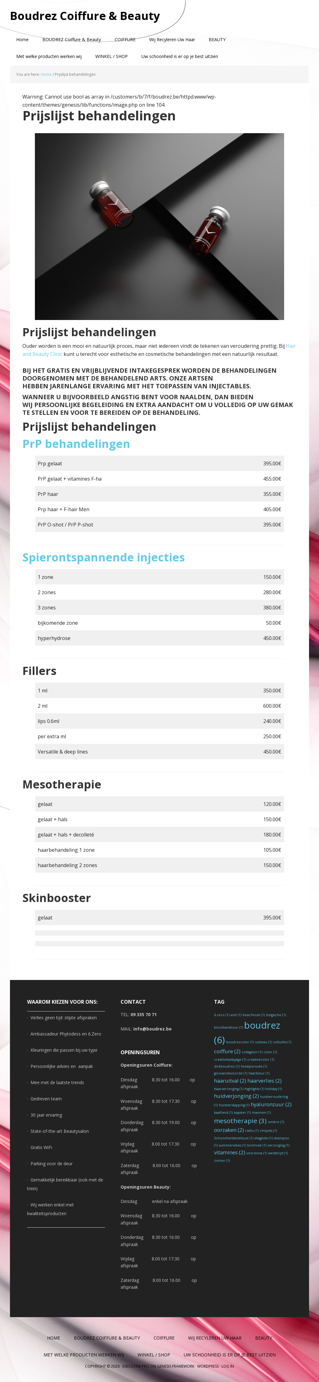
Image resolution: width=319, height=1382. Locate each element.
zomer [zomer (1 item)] (222, 1160)
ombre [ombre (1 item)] (276, 1122)
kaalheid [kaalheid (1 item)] (223, 1112)
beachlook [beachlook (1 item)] (254, 1015)
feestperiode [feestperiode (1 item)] (254, 1066)
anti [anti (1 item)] (236, 1015)
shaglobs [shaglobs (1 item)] (264, 1138)
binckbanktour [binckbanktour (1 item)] (228, 1027)
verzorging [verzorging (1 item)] (278, 1145)
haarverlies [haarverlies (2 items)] (264, 1080)
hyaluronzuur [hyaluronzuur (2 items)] (271, 1104)
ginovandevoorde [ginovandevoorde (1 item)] (230, 1073)
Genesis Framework (175, 1366)
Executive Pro (135, 1366)
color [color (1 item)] (270, 1052)
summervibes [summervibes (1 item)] (232, 1145)
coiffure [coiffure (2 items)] (227, 1051)
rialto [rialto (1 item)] (252, 1130)
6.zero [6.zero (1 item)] (221, 1015)
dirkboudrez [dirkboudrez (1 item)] (227, 1066)
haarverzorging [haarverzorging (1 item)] (228, 1089)
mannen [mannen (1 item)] (261, 1112)
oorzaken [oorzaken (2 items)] (229, 1129)
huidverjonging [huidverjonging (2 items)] (236, 1095)
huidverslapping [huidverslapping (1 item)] (234, 1105)
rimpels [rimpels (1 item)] (268, 1130)
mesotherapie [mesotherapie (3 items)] (240, 1120)
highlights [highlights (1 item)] (254, 1089)
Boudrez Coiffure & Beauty (85, 15)
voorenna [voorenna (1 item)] (256, 1153)
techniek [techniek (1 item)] (256, 1145)
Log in (227, 1366)
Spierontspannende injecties (103, 557)
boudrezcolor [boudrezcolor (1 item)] (240, 1042)
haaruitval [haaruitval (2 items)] (230, 1080)
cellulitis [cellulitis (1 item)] (282, 1042)
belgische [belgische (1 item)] (276, 1015)
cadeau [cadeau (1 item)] (263, 1042)
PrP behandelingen (76, 443)
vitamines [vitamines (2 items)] (229, 1152)
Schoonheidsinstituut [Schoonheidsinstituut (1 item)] (233, 1138)
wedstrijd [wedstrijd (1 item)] (278, 1153)
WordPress (208, 1366)
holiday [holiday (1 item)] (273, 1089)
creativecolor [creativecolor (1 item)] (260, 1059)
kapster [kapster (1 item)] (242, 1112)
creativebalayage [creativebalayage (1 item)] (230, 1059)
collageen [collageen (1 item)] (252, 1052)
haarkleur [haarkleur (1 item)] (259, 1073)
